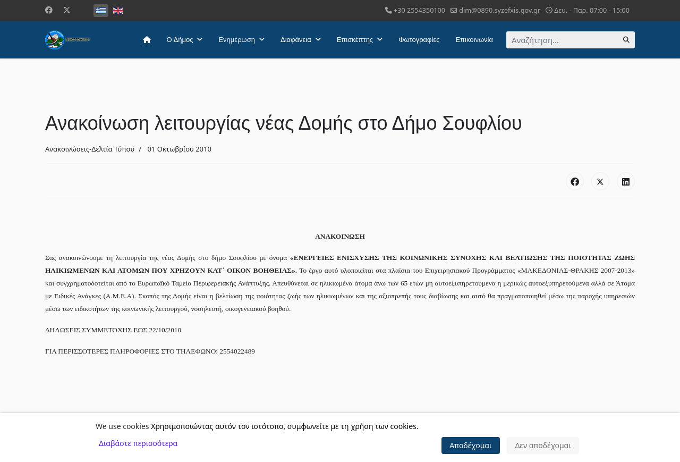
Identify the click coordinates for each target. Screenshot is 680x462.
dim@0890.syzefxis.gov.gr (499, 10)
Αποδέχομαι (470, 445)
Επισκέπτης (355, 40)
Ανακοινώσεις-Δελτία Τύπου (89, 149)
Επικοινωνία (474, 40)
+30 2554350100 (419, 10)
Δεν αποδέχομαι (543, 445)
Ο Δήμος (180, 40)
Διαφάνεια (295, 40)
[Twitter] (67, 10)
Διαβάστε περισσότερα (138, 443)
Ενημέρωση (236, 40)
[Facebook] (49, 10)
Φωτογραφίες (418, 40)
